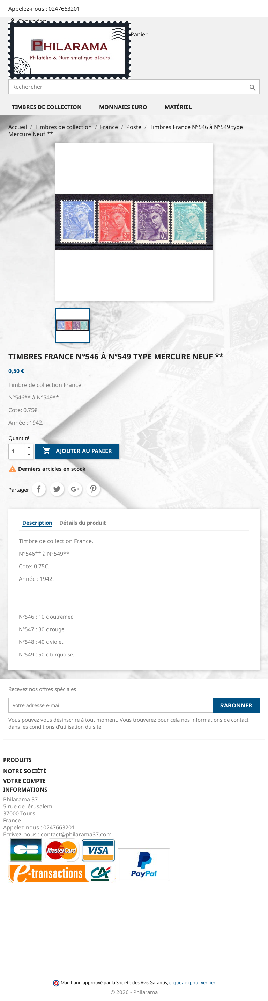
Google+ (75, 489)
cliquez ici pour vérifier (192, 983)
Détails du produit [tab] (82, 522)
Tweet (57, 489)
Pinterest (93, 489)
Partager (39, 489)
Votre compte (24, 781)
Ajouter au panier (77, 451)
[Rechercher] (134, 86)
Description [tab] (37, 522)
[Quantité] (16, 451)
